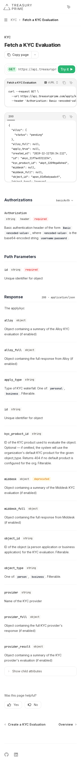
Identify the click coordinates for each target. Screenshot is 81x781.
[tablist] (32, 116)
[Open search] (60, 6)
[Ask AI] (71, 83)
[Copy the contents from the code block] (64, 83)
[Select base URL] (45, 69)
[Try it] (66, 69)
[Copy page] (17, 54)
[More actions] (75, 7)
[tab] (11, 116)
